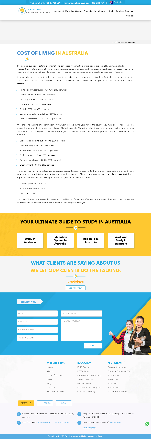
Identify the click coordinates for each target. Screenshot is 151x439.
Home (114, 42)
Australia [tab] (26, 403)
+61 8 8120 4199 (97, 3)
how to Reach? (62, 422)
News (49, 379)
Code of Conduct (55, 375)
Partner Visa (113, 375)
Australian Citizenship (117, 391)
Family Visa (113, 383)
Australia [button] (115, 3)
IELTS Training (83, 367)
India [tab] (63, 403)
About (50, 371)
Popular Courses (84, 383)
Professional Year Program (89, 387)
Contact (51, 387)
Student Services (85, 379)
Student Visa (113, 387)
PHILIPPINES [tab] (44, 403)
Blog (49, 383)
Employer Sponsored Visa (119, 371)
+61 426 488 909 (53, 3)
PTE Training (83, 371)
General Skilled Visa (117, 367)
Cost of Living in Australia (126, 42)
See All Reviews (75, 288)
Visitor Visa (113, 379)
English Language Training (89, 375)
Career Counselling (86, 391)
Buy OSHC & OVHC (56, 391)
